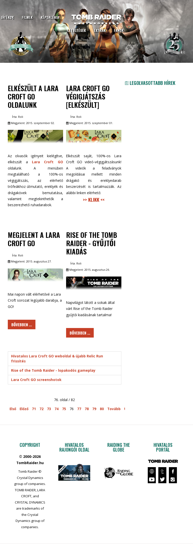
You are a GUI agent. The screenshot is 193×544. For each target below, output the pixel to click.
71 (34, 408)
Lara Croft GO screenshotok (36, 379)
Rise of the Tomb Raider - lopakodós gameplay (53, 370)
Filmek (27, 17)
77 (79, 408)
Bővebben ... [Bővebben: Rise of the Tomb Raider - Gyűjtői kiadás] (80, 333)
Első (13, 408)
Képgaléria (50, 17)
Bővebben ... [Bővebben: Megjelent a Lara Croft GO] (21, 324)
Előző (24, 408)
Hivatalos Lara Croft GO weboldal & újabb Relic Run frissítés (57, 358)
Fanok (119, 30)
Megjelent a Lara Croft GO (34, 239)
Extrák (100, 30)
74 (57, 408)
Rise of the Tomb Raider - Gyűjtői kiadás (91, 243)
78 (87, 408)
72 (41, 408)
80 (102, 408)
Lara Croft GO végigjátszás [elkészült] (88, 96)
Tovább (114, 408)
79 (94, 408)
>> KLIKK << (94, 199)
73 (49, 408)
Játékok (7, 17)
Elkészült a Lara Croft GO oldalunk (33, 96)
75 (64, 408)
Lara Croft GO (47, 161)
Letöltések (76, 30)
